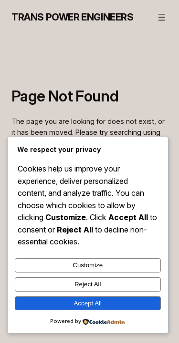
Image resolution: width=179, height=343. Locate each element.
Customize (88, 265)
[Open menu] (162, 17)
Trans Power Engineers (72, 17)
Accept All (88, 303)
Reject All (87, 284)
